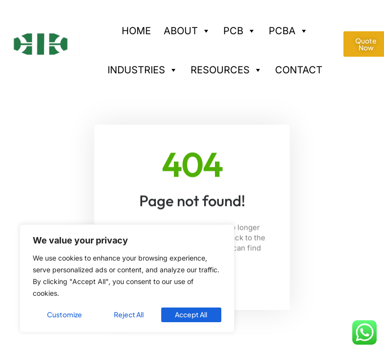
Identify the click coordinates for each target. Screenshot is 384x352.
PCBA (288, 27)
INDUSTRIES (142, 66)
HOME (136, 31)
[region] (127, 278)
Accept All (191, 314)
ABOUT (187, 27)
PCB (239, 27)
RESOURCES (226, 66)
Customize (64, 314)
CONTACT (298, 70)
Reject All (129, 314)
